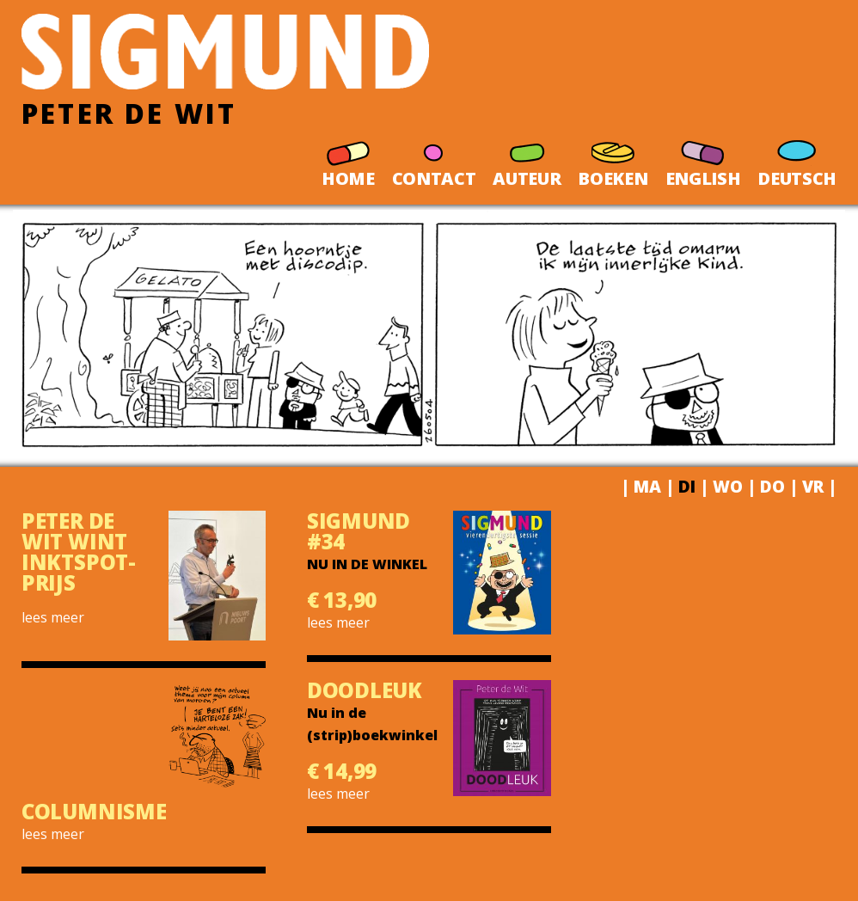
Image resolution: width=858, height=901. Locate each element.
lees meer (52, 617)
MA (647, 486)
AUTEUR (527, 157)
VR (813, 486)
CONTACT (434, 157)
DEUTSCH (797, 157)
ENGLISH (703, 157)
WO (728, 486)
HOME (348, 157)
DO (772, 486)
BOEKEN (612, 157)
